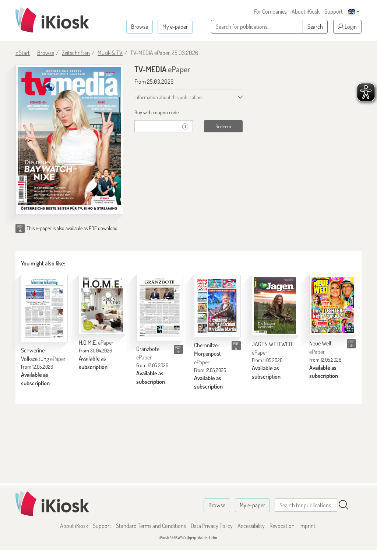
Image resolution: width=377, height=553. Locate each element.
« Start (22, 52)
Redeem (223, 126)
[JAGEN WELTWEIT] (275, 305)
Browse (139, 26)
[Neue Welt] (332, 305)
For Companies (270, 11)
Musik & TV (110, 52)
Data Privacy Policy (212, 525)
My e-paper (175, 26)
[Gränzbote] (159, 308)
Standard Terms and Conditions (151, 525)
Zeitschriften (76, 52)
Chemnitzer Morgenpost (207, 353)
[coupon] (156, 126)
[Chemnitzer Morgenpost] (217, 306)
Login (347, 26)
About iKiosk (306, 11)
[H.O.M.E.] (102, 304)
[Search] (343, 505)
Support (333, 11)
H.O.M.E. (96, 342)
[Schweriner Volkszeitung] (44, 308)
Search (315, 26)
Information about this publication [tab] (168, 97)
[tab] (188, 112)
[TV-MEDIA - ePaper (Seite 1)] (69, 139)
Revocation (282, 525)
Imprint (307, 525)
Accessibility (251, 525)
